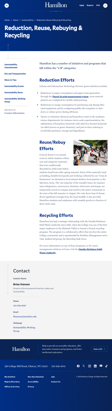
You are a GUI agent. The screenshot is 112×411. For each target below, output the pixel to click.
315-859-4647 (19, 305)
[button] (6, 5)
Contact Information (14, 112)
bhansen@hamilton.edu (25, 316)
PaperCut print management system (70, 96)
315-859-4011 (58, 366)
